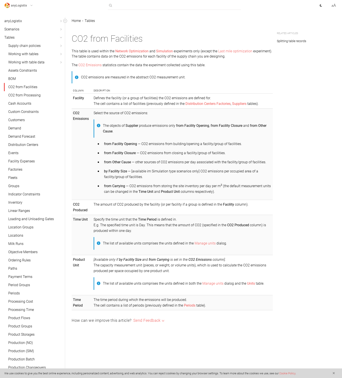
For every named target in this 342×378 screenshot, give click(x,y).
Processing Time (21, 310)
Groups (13, 186)
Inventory (15, 202)
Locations (15, 235)
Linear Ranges (19, 211)
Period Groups (19, 285)
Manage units (205, 243)
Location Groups (20, 227)
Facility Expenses (21, 161)
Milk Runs (15, 244)
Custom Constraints (23, 112)
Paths (12, 268)
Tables (9, 37)
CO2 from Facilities (22, 87)
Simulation (164, 51)
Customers (16, 120)
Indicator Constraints (24, 194)
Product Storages (21, 334)
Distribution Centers (23, 145)
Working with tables (23, 54)
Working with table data (26, 62)
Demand (14, 128)
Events (13, 153)
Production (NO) (20, 343)
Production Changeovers (27, 367)
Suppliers (239, 104)
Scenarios (11, 29)
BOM (12, 79)
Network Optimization (132, 51)
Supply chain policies (24, 46)
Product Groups (20, 326)
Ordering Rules (19, 260)
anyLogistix (13, 21)
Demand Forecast (21, 136)
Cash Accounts (19, 103)
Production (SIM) (21, 351)
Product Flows (19, 318)
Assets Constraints (22, 70)
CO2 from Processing (24, 95)
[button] (22, 5)
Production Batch (21, 359)
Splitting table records (291, 41)
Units (251, 283)
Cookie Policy (287, 373)
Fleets (12, 178)
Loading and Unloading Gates (31, 219)
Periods (14, 293)
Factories (15, 169)
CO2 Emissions (90, 65)
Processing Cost (20, 301)
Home (76, 21)
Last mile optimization (235, 51)
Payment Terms (20, 277)
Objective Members (23, 252)
